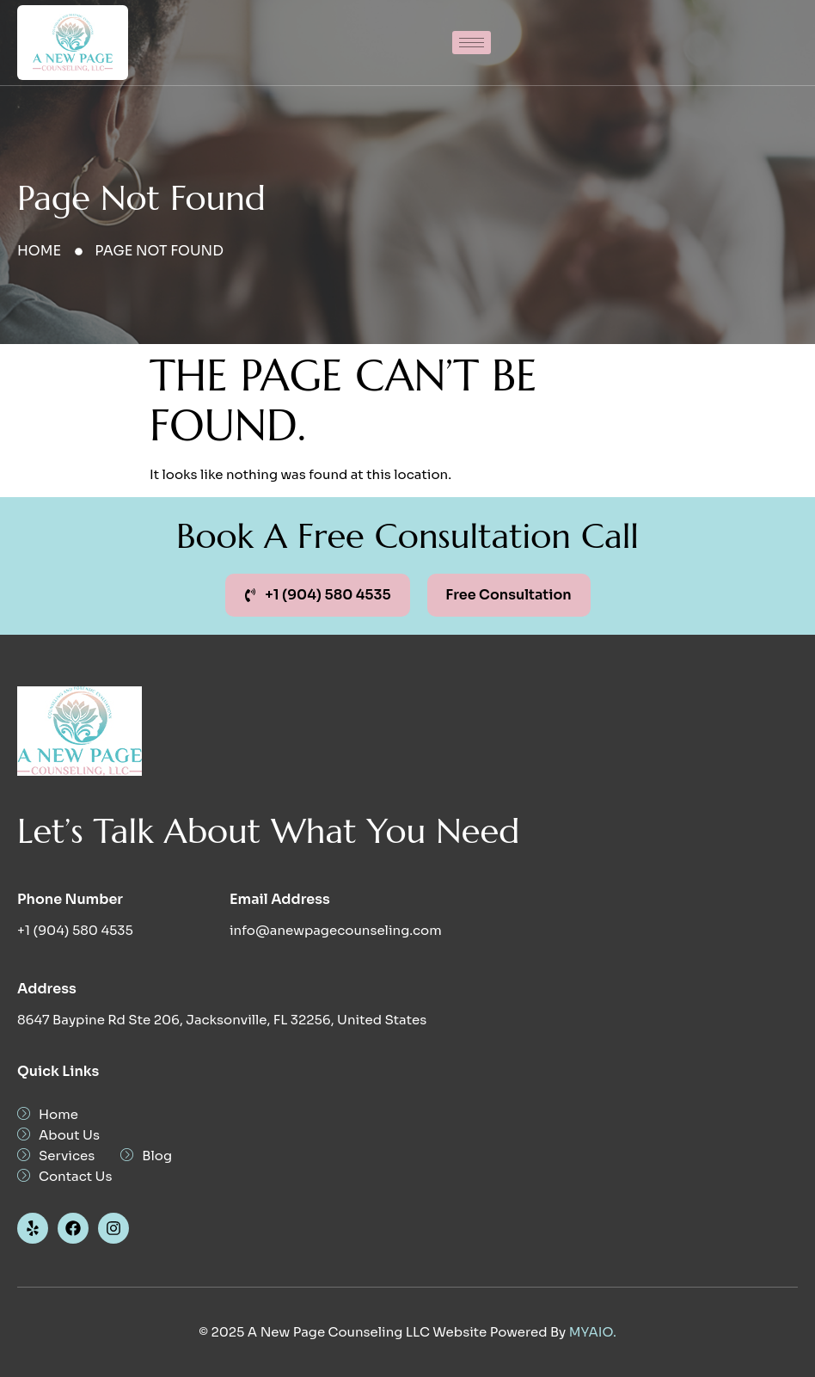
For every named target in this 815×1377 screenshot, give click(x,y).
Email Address (280, 899)
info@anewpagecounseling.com (336, 930)
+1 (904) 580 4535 (75, 930)
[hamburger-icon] (471, 42)
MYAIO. (592, 1332)
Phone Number (70, 899)
